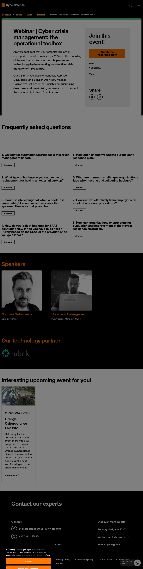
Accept (28, 565)
